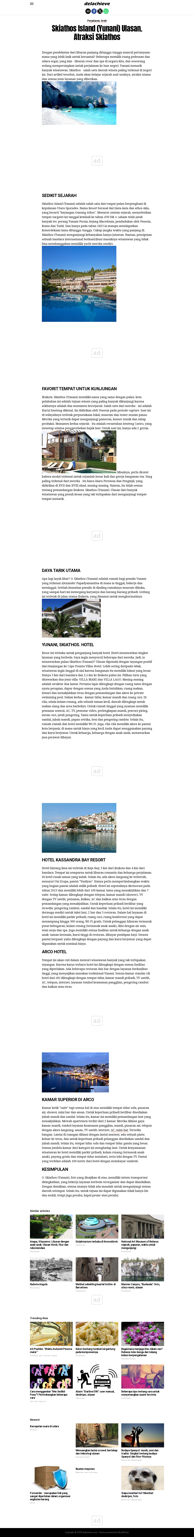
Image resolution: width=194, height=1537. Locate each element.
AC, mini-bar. (120, 1130)
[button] (32, 4)
